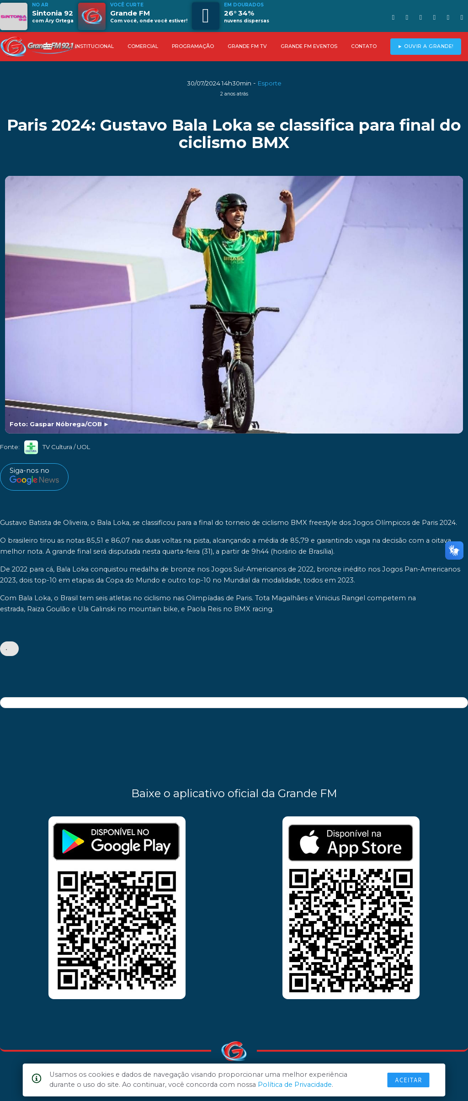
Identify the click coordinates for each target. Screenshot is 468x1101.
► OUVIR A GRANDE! (426, 46)
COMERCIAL (143, 46)
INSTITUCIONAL (94, 46)
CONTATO (364, 46)
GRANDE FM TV (247, 46)
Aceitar (408, 1080)
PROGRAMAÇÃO (193, 46)
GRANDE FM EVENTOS (309, 46)
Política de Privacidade (295, 1084)
